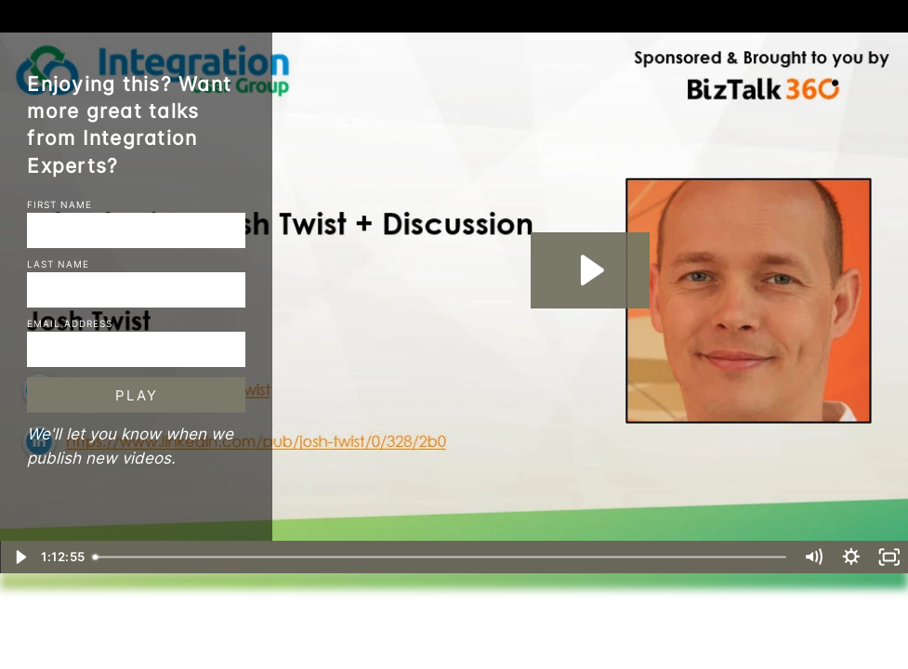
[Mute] (814, 557)
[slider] (441, 557)
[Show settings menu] (852, 557)
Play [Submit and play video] (136, 395)
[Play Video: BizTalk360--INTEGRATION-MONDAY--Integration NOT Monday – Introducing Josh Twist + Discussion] (590, 270)
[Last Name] (135, 290)
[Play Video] (19, 557)
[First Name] (135, 230)
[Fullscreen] (889, 557)
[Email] (135, 349)
